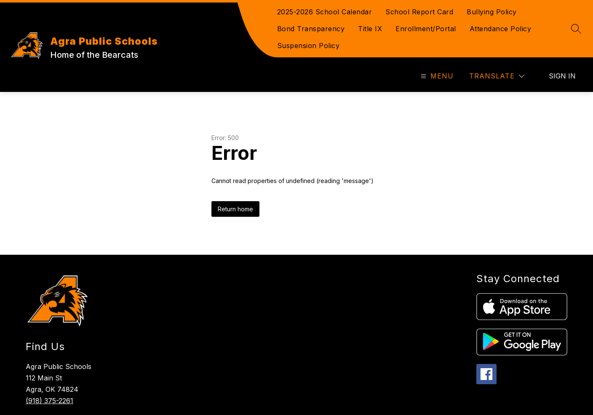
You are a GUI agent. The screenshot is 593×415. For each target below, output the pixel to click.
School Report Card (419, 12)
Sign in (562, 76)
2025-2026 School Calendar (324, 12)
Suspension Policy (308, 45)
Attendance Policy (501, 28)
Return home (235, 209)
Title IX (370, 28)
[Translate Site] (496, 76)
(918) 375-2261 (49, 400)
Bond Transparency (311, 28)
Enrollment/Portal (425, 28)
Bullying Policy (492, 12)
